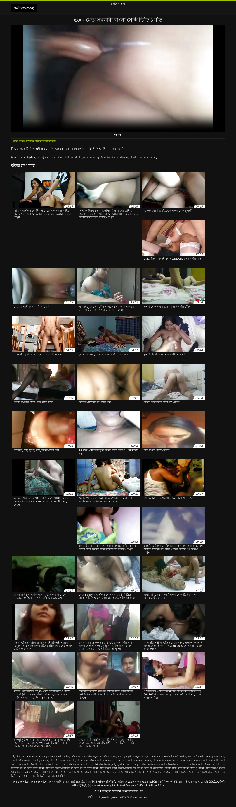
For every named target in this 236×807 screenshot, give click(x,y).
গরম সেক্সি (37, 761)
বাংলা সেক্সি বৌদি (173, 773)
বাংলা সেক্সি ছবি (150, 769)
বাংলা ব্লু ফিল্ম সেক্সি (214, 761)
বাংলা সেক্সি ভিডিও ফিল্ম (131, 777)
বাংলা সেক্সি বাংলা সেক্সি (67, 773)
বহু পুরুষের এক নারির (52, 159)
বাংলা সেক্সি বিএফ (127, 773)
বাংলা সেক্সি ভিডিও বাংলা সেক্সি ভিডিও (165, 777)
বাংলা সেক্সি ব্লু (190, 773)
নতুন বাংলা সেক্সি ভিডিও (56, 761)
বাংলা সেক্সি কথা (209, 765)
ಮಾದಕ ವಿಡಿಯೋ (209, 786)
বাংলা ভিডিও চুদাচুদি (188, 786)
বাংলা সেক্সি (101, 765)
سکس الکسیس (109, 802)
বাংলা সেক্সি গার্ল (89, 769)
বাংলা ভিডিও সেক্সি (21, 765)
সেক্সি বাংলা (122, 786)
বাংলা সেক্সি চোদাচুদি (130, 769)
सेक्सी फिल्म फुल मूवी (129, 790)
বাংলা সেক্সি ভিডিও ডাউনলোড (101, 777)
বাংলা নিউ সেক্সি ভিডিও (174, 761)
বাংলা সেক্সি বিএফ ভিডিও (150, 773)
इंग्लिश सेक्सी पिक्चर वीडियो (151, 790)
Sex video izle (126, 802)
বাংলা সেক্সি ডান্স (167, 769)
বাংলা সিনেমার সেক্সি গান (63, 765)
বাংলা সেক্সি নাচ (204, 769)
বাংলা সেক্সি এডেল (162, 765)
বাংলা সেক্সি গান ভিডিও (68, 769)
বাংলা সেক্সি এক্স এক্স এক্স (138, 765)
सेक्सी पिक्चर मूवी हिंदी (167, 786)
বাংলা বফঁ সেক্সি (195, 761)
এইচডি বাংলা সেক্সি (21, 761)
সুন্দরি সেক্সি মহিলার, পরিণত (120, 159)
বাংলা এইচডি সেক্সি (106, 761)
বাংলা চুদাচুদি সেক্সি (127, 761)
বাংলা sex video (20, 786)
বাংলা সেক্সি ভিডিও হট (39, 781)
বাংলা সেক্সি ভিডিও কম (46, 777)
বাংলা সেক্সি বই (46, 773)
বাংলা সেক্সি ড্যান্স (186, 769)
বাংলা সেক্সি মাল (60, 781)
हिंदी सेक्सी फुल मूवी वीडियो (103, 786)
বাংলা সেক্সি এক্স (116, 765)
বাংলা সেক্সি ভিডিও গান (71, 777)
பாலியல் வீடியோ (80, 786)
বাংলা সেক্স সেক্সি (85, 765)
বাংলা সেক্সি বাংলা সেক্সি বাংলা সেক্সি (98, 773)
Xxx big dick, (29, 159)
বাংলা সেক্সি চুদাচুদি (108, 769)
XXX (77, 20)
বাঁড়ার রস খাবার (77, 159)
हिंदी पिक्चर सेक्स (95, 790)
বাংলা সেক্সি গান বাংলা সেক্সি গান (38, 769)
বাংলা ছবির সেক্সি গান (149, 761)
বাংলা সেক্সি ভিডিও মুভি (199, 777)
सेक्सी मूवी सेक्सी (111, 790)
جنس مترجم (141, 802)
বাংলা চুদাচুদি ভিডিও (58, 786)
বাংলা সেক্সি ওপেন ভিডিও (186, 765)
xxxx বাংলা (135, 786)
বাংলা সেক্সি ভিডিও (208, 773)
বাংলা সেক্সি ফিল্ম (28, 773)
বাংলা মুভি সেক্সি (40, 765)
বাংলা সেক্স (95, 159)
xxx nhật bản (149, 786)
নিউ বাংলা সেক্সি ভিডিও (83, 761)
